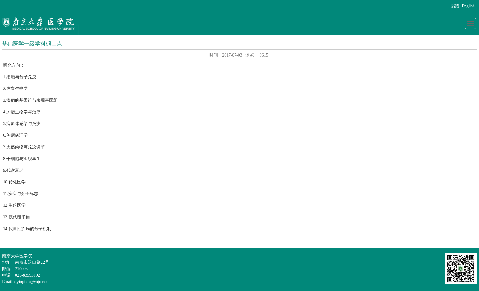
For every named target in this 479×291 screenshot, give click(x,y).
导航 (470, 23)
